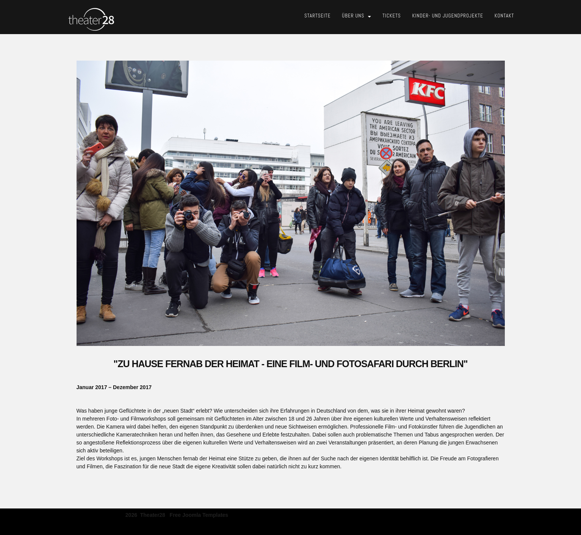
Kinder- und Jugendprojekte (447, 16)
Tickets (391, 16)
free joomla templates (199, 515)
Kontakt (504, 16)
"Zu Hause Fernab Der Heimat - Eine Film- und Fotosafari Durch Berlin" (290, 363)
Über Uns (353, 16)
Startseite (317, 16)
